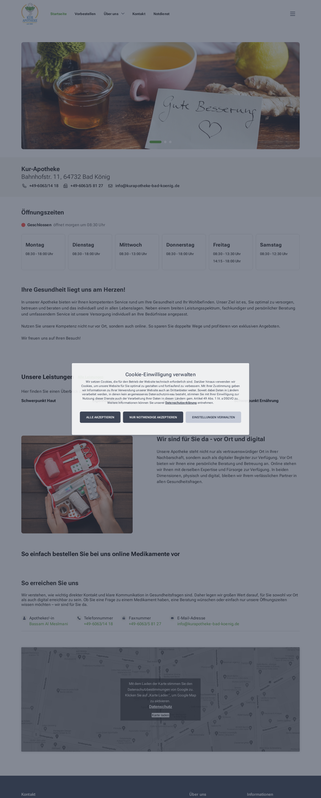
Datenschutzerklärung (181, 403)
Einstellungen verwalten (213, 417)
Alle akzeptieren (100, 417)
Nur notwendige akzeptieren (153, 417)
